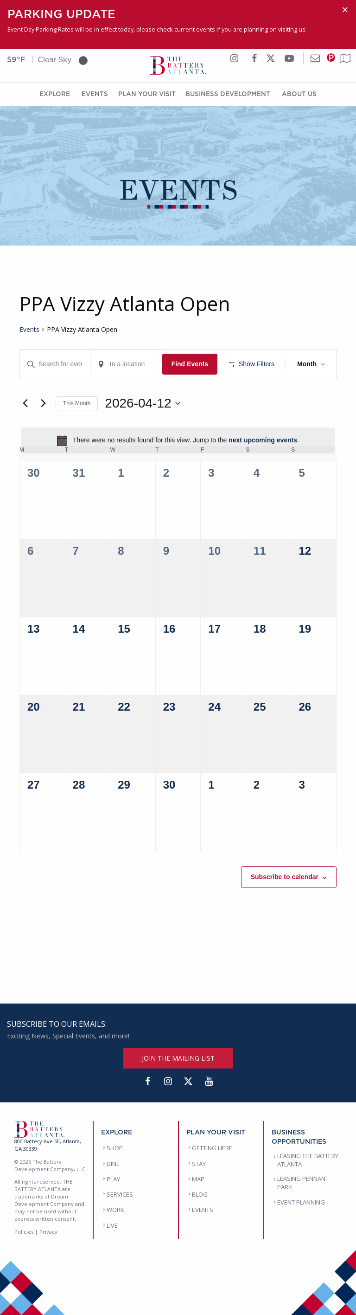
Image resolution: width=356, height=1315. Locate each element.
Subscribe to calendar (284, 877)
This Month (76, 403)
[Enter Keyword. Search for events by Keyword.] (55, 364)
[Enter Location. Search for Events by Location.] (126, 364)
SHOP (115, 1148)
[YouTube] (208, 1081)
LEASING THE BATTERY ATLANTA (307, 1160)
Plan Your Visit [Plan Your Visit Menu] (147, 93)
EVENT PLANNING (301, 1202)
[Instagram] (167, 1081)
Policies (23, 1231)
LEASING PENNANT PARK (303, 1182)
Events (29, 329)
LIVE (112, 1225)
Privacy (48, 1231)
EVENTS (202, 1209)
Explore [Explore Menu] (54, 93)
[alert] (178, 440)
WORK (115, 1209)
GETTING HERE (212, 1148)
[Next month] (43, 403)
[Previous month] (25, 403)
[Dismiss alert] (345, 10)
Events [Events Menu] (95, 93)
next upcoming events (263, 440)
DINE (113, 1164)
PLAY (113, 1179)
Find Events (190, 364)
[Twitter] (188, 1081)
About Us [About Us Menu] (299, 93)
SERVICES (120, 1194)
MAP (198, 1179)
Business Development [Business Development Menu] (227, 93)
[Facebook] (147, 1081)
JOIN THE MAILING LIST (178, 1058)
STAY (199, 1164)
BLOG (200, 1194)
